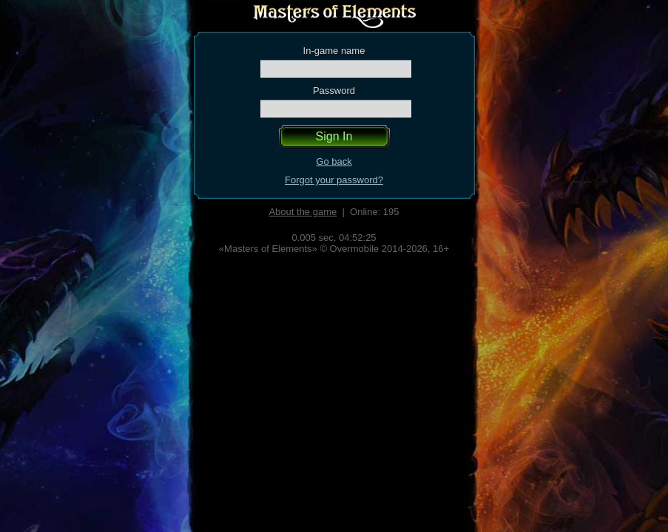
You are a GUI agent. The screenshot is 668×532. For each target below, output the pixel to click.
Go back (333, 161)
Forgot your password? (334, 179)
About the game (303, 211)
